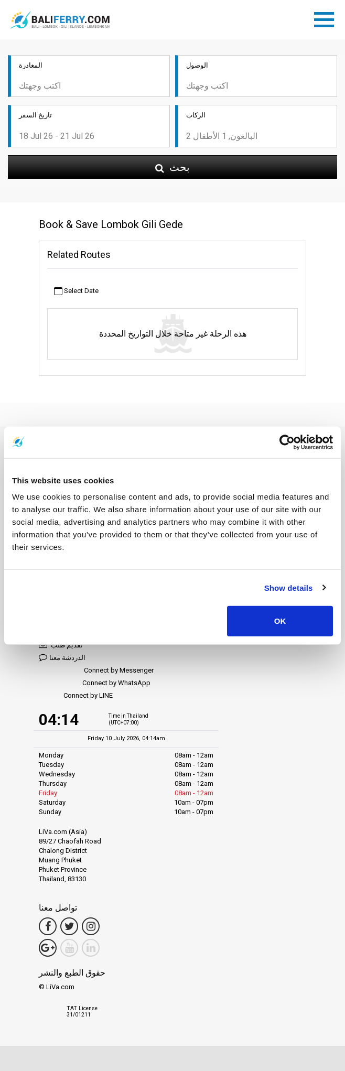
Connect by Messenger (96, 670)
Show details (288, 587)
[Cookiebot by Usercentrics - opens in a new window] (287, 442)
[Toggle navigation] (326, 18)
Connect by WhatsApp (94, 683)
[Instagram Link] (91, 926)
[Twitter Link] (69, 926)
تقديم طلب (61, 644)
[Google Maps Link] (48, 948)
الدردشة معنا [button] (62, 657)
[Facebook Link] (48, 926)
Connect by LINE (76, 695)
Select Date (76, 291)
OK (280, 620)
